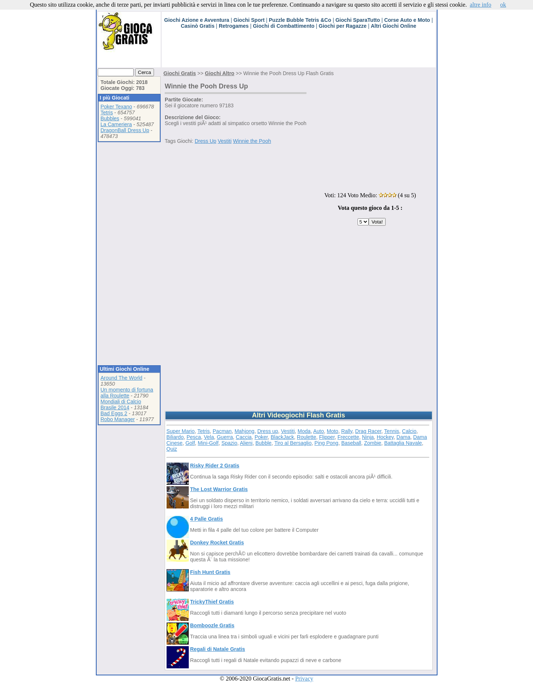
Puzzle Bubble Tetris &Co (300, 20)
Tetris (107, 112)
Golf (190, 443)
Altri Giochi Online (393, 26)
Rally (346, 431)
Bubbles (110, 118)
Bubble (263, 443)
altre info (480, 4)
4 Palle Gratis (206, 519)
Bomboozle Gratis (212, 625)
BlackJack (282, 437)
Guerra (225, 437)
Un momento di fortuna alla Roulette (127, 393)
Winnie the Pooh (252, 141)
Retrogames (234, 26)
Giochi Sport (249, 20)
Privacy (304, 678)
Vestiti (224, 141)
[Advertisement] (296, 50)
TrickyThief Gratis (212, 602)
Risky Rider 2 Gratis (214, 466)
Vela (209, 437)
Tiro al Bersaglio (293, 443)
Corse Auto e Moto (407, 20)
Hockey (385, 437)
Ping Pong (327, 443)
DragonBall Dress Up (125, 130)
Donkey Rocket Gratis (217, 542)
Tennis (391, 431)
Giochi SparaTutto (357, 20)
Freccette (348, 437)
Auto (318, 431)
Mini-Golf (208, 443)
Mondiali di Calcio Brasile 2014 (121, 404)
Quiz (172, 449)
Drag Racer (368, 431)
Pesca (194, 437)
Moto (332, 431)
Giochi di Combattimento (283, 26)
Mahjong (245, 431)
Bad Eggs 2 (114, 413)
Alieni (246, 443)
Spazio (229, 443)
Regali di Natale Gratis (217, 649)
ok (503, 4)
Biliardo (175, 437)
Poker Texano (116, 107)
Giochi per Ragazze (342, 26)
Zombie (372, 443)
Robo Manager (118, 419)
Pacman (222, 431)
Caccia (244, 437)
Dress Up (205, 141)
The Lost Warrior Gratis (219, 489)
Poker (261, 437)
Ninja (368, 437)
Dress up (267, 431)
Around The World (122, 378)
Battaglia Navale (403, 443)
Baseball (351, 443)
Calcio (409, 431)
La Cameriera (116, 124)
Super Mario (181, 431)
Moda (304, 431)
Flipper (327, 437)
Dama (403, 437)
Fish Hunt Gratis (210, 572)
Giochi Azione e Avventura (196, 20)
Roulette (306, 437)
